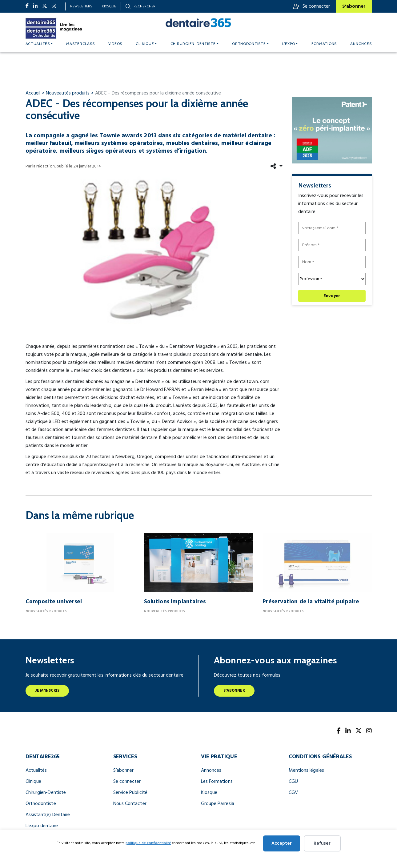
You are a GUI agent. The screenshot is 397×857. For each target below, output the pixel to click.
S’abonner (123, 770)
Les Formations (217, 782)
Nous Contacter (129, 804)
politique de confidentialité (148, 843)
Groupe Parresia (217, 804)
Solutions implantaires (175, 601)
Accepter (281, 843)
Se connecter (311, 6)
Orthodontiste (249, 43)
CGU (293, 782)
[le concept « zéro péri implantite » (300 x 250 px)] (332, 130)
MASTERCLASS (80, 43)
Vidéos (115, 43)
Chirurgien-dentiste (193, 43)
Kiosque (109, 6)
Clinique (145, 43)
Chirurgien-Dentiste (46, 793)
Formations (324, 43)
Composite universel (54, 601)
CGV (293, 793)
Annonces (360, 43)
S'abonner (354, 6)
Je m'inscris (47, 690)
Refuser (322, 843)
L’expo (288, 43)
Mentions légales (306, 770)
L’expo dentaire (42, 826)
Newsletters (81, 6)
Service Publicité (130, 793)
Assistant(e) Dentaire (48, 815)
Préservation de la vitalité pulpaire (311, 601)
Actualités (38, 43)
